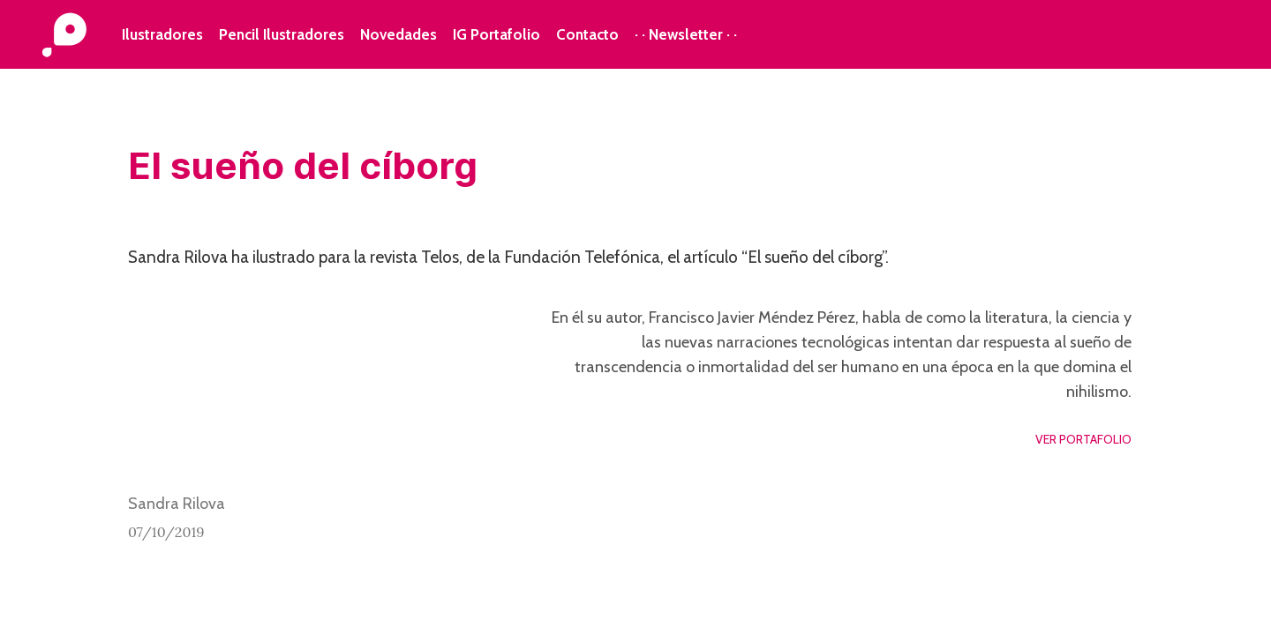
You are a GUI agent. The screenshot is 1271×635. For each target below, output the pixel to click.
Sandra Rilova (176, 504)
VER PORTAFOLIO (1083, 439)
